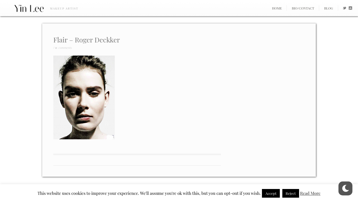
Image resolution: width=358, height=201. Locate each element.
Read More (310, 193)
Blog (328, 8)
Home (277, 8)
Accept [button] (270, 193)
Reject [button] (291, 193)
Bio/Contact (303, 8)
